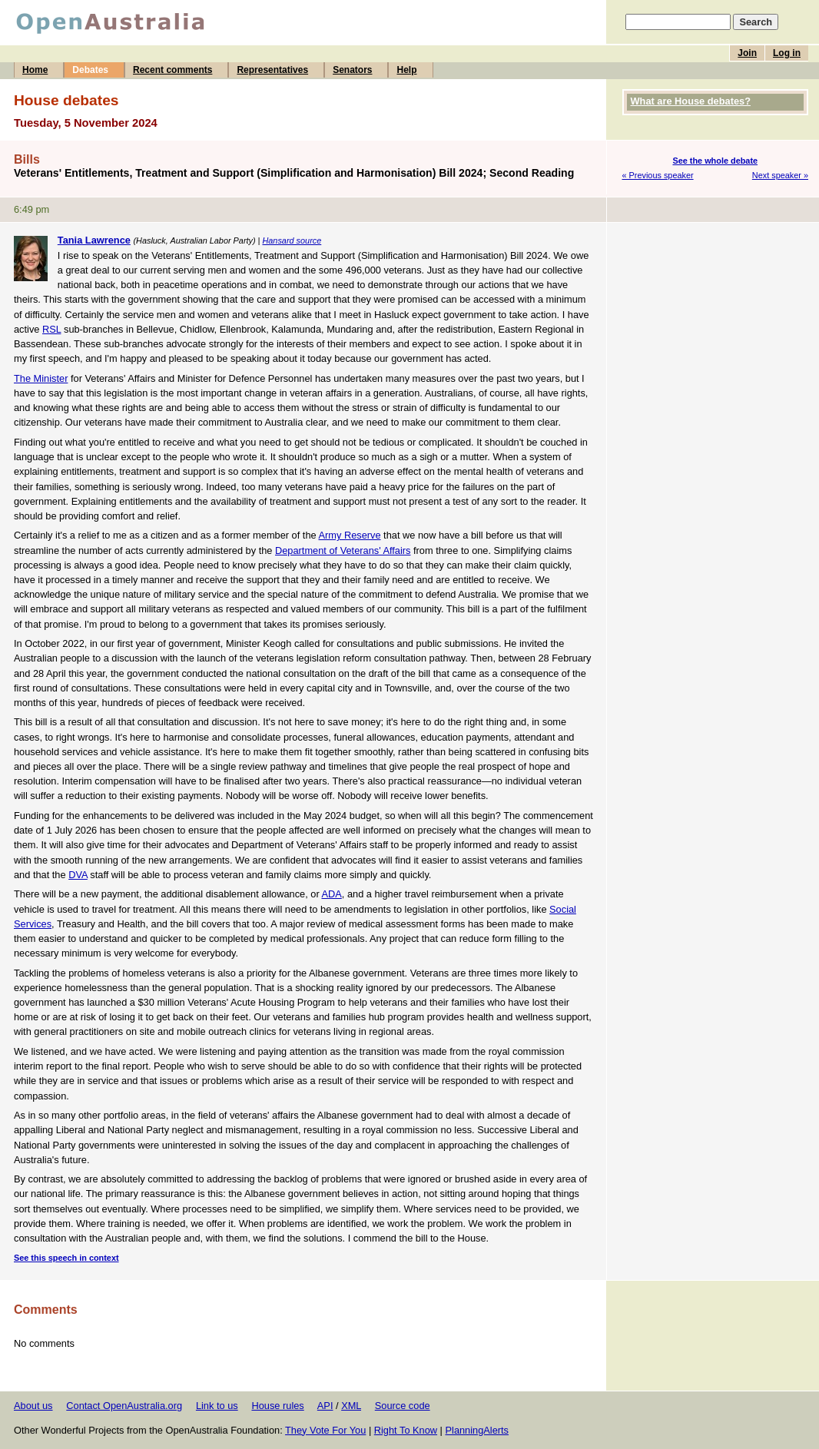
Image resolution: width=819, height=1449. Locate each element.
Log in (787, 53)
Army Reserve (349, 535)
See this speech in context (66, 1257)
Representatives (272, 70)
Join (747, 53)
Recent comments (172, 70)
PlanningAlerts (477, 1430)
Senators (352, 70)
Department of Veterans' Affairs (342, 550)
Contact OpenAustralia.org (124, 1405)
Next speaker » (780, 175)
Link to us (217, 1405)
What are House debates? (691, 101)
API (325, 1405)
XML (351, 1405)
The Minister (41, 378)
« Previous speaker (658, 175)
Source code (402, 1405)
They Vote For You (325, 1430)
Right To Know (405, 1430)
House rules (277, 1405)
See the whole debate (715, 160)
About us (33, 1405)
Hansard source (291, 240)
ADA (332, 894)
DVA (78, 874)
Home (35, 70)
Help (406, 70)
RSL (51, 329)
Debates (90, 70)
